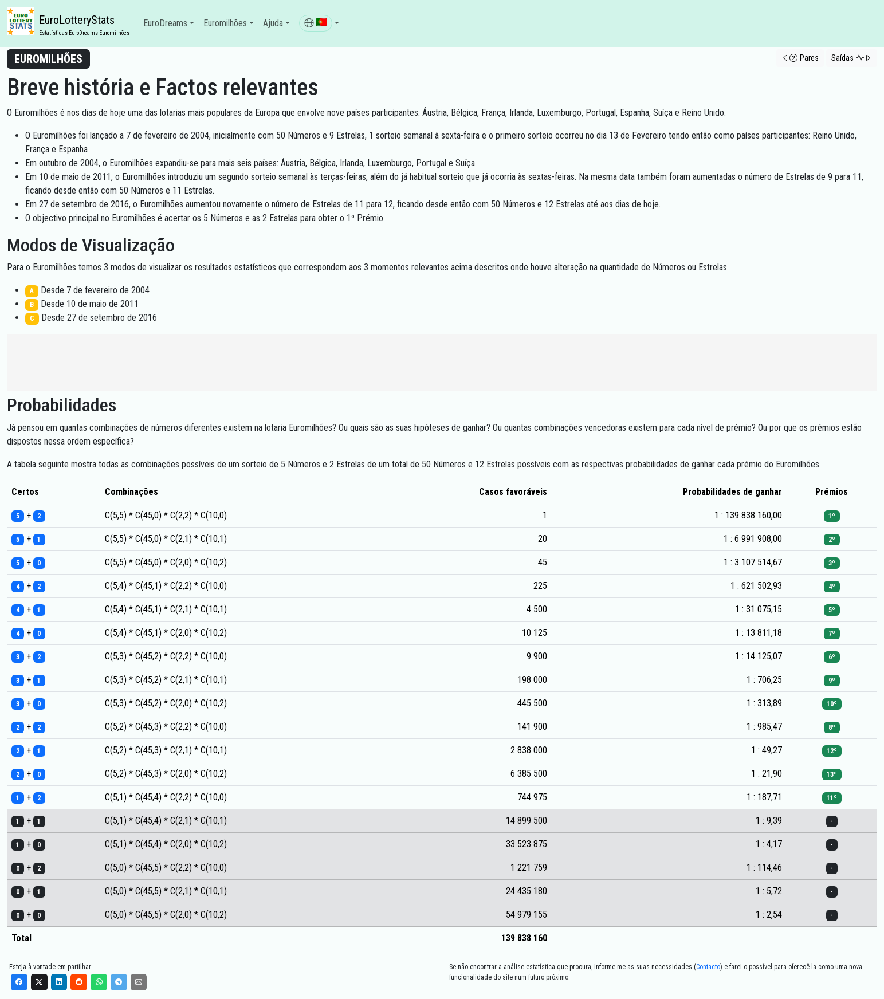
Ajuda (273, 23)
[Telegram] (119, 982)
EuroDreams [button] (165, 23)
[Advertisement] (442, 362)
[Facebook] (19, 982)
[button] (319, 23)
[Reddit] (78, 982)
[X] (39, 982)
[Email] (139, 982)
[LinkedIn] (59, 982)
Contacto (708, 967)
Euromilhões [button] (225, 23)
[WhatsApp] (99, 982)
